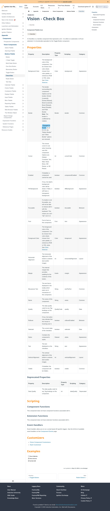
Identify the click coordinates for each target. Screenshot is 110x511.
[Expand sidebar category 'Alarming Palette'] (23, 51)
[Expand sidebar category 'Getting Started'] (23, 13)
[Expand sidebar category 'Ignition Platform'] (23, 32)
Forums (58, 492)
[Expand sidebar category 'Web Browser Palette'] (23, 109)
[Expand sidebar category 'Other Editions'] (23, 23)
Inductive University (13, 492)
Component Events (47, 431)
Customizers (95, 27)
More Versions (36, 498)
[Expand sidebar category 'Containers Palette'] (23, 91)
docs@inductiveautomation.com (66, 504)
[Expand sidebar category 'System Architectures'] (23, 16)
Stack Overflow (61, 490)
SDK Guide (26, 7)
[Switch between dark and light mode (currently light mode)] (93, 6)
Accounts (36, 6)
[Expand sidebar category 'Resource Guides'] (23, 130)
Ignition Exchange (62, 495)
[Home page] (28, 11)
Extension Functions (98, 22)
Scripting (94, 17)
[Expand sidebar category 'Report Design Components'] (23, 117)
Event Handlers (97, 24)
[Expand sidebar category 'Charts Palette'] (23, 88)
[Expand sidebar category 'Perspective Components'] (23, 41)
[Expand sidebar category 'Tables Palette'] (23, 106)
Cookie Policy (86, 501)
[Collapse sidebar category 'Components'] (23, 38)
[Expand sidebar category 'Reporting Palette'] (23, 103)
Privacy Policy (86, 498)
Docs (20, 6)
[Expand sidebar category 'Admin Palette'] (23, 47)
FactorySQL (36, 490)
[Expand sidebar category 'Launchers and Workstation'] (23, 26)
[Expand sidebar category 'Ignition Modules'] (23, 29)
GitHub (84, 495)
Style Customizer (35, 445)
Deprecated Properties (99, 14)
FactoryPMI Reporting (39, 495)
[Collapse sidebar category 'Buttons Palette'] (23, 54)
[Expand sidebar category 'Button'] (23, 57)
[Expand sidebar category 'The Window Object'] (23, 112)
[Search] (102, 6)
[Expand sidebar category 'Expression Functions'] (23, 120)
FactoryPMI (35, 492)
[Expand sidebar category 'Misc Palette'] (23, 100)
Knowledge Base (12, 498)
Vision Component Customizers (40, 442)
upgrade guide (67, 1)
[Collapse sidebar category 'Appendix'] (23, 35)
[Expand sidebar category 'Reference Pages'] (23, 127)
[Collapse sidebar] (13, 481)
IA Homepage (85, 490)
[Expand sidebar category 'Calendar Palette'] (23, 85)
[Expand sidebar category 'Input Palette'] (23, 97)
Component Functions (99, 19)
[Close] (108, 1)
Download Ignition (84, 6)
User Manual (11, 490)
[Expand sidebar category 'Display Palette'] (23, 94)
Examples (94, 29)
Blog (82, 492)
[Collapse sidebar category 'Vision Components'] (23, 44)
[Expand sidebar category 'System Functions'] (23, 123)
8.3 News (42, 7)
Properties (94, 12)
